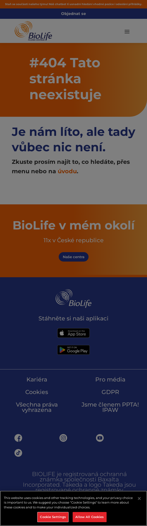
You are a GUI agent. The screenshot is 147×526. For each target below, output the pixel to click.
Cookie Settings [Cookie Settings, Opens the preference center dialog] (53, 517)
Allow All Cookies (89, 517)
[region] (73, 508)
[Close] (139, 498)
